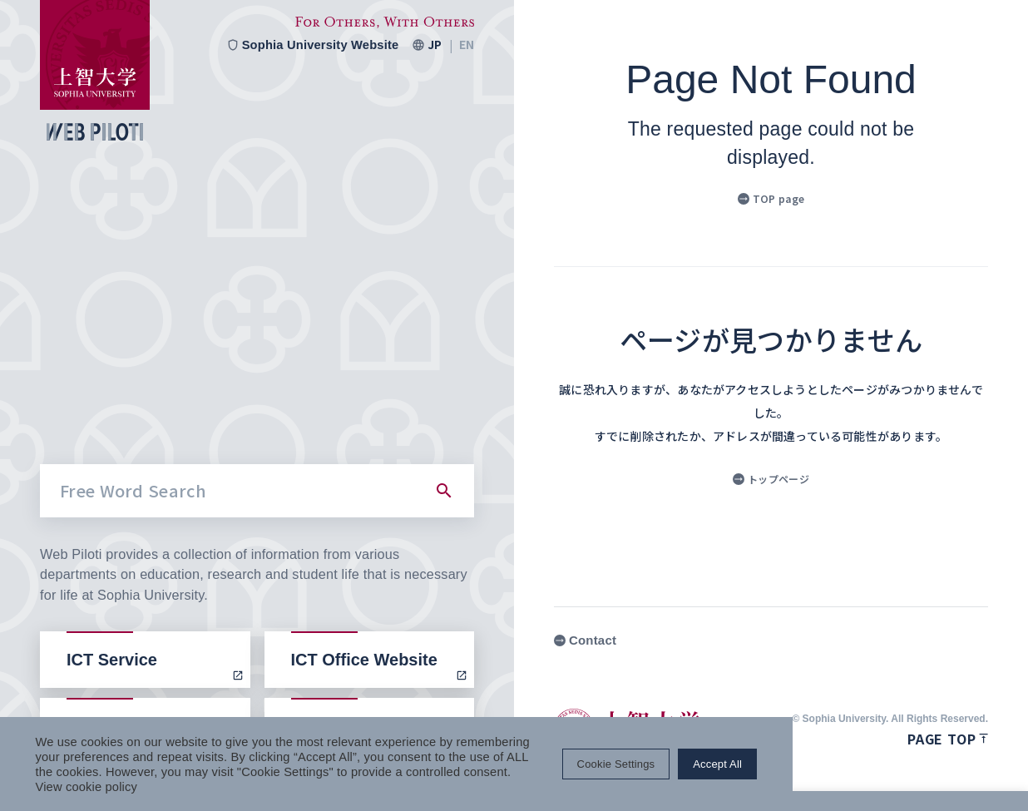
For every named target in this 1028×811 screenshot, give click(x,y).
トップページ (771, 479)
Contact (585, 640)
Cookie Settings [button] (847, 771)
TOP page (771, 198)
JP (435, 45)
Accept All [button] (948, 771)
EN (466, 45)
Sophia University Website (311, 45)
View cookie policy (255, 786)
